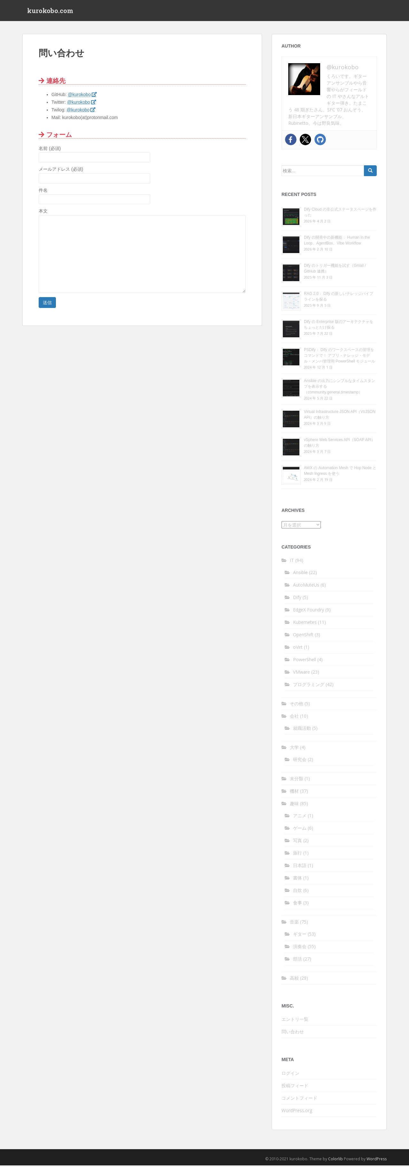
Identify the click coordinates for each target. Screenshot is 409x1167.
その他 (296, 705)
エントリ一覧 (295, 1021)
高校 (294, 979)
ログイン (290, 1074)
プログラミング (308, 686)
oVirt (298, 648)
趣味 (294, 805)
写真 (297, 842)
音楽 (294, 923)
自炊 (297, 891)
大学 (294, 748)
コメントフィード (299, 1099)
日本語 (299, 867)
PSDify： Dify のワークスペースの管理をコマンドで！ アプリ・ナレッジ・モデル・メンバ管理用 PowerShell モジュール (339, 357)
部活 (297, 960)
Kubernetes (305, 623)
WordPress (377, 1160)
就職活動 (302, 729)
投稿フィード (295, 1087)
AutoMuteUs (306, 586)
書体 (297, 879)
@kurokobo (79, 96)
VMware (301, 673)
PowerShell (304, 661)
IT (292, 561)
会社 (294, 717)
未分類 (296, 780)
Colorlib (335, 1160)
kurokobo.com (50, 11)
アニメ (299, 817)
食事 (297, 904)
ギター (299, 935)
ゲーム (299, 829)
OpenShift (303, 636)
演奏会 (299, 948)
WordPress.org (297, 1112)
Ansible (300, 574)
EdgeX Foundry (308, 611)
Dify (297, 598)
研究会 (299, 761)
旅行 (297, 854)
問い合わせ (293, 1033)
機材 (294, 792)
